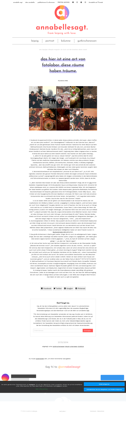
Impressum (93, 411)
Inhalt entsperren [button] (104, 384)
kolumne (66, 41)
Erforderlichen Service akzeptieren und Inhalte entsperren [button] (104, 389)
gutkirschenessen (87, 41)
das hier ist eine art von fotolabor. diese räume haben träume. (63, 65)
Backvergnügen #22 (59, 232)
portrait (50, 41)
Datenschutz (100, 411)
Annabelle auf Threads (96, 2)
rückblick (81, 346)
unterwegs (73, 346)
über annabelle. (30, 2)
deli (90, 183)
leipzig (34, 41)
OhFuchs (34, 411)
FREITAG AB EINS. (64, 2)
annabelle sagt (17, 2)
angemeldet (40, 358)
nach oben (62, 411)
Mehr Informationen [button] (42, 389)
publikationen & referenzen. (46, 2)
